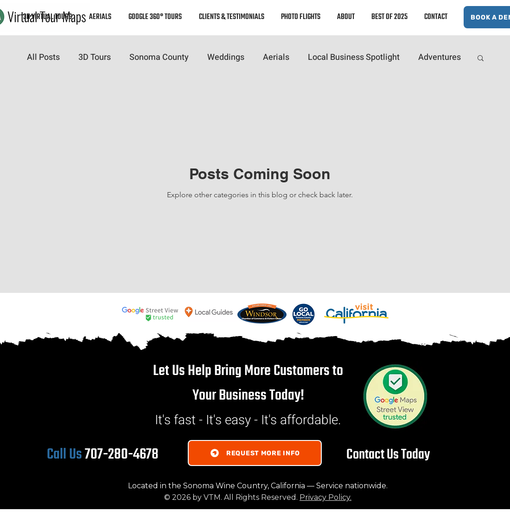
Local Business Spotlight (354, 57)
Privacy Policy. (325, 497)
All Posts (43, 57)
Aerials (276, 57)
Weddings (225, 57)
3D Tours (94, 57)
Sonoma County (159, 57)
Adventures (439, 57)
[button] (480, 59)
